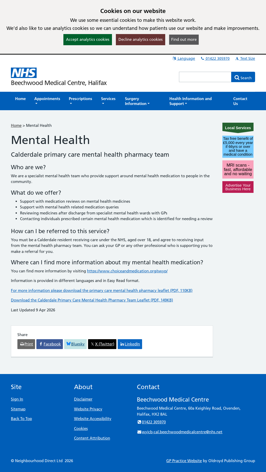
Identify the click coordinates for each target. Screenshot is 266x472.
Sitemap (18, 409)
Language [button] (183, 58)
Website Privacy (88, 409)
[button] (47, 101)
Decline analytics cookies (140, 39)
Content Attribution (92, 438)
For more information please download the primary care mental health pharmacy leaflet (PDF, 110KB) (101, 290)
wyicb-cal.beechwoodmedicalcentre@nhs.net (179, 431)
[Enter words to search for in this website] (205, 77)
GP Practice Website (184, 460)
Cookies (81, 428)
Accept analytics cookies (87, 39)
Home (16, 125)
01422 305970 (215, 58)
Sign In (17, 399)
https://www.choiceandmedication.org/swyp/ (127, 270)
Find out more (184, 39)
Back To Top (21, 418)
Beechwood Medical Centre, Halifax (59, 83)
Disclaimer (83, 399)
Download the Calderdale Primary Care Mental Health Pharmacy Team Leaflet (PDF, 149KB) (92, 300)
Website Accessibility (92, 418)
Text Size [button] (245, 58)
